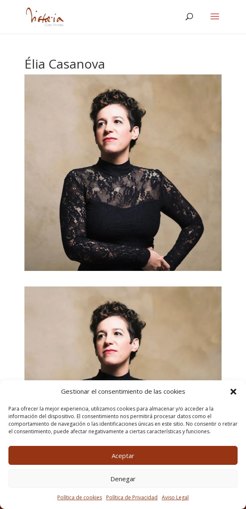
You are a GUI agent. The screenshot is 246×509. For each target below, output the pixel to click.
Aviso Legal (175, 497)
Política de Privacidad (132, 497)
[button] (233, 391)
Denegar (123, 479)
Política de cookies (79, 497)
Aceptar (123, 455)
